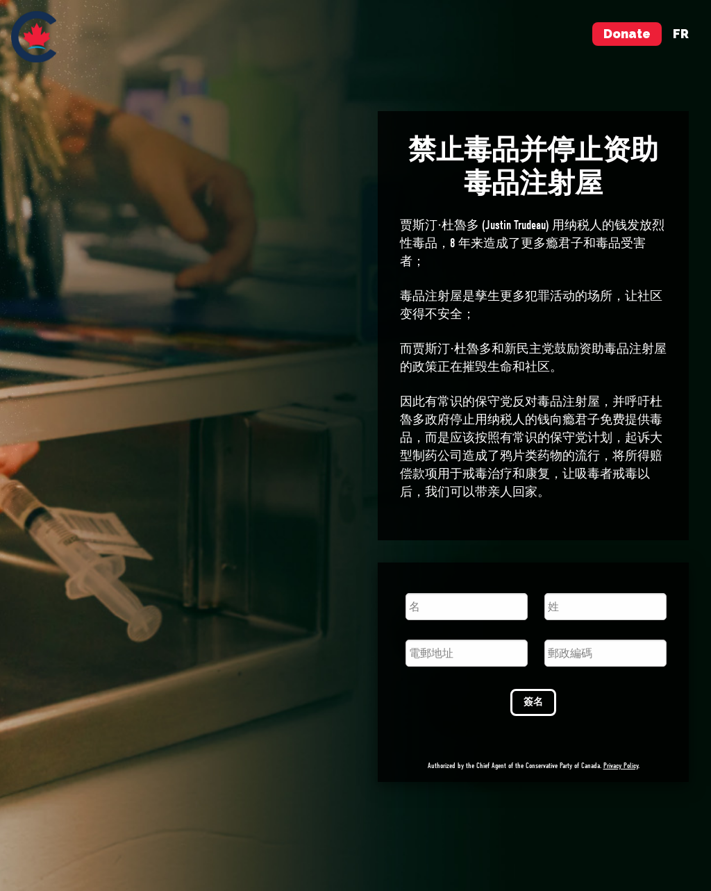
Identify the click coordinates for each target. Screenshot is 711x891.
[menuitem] (33, 37)
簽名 (533, 702)
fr (681, 33)
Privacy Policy (620, 765)
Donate (627, 33)
